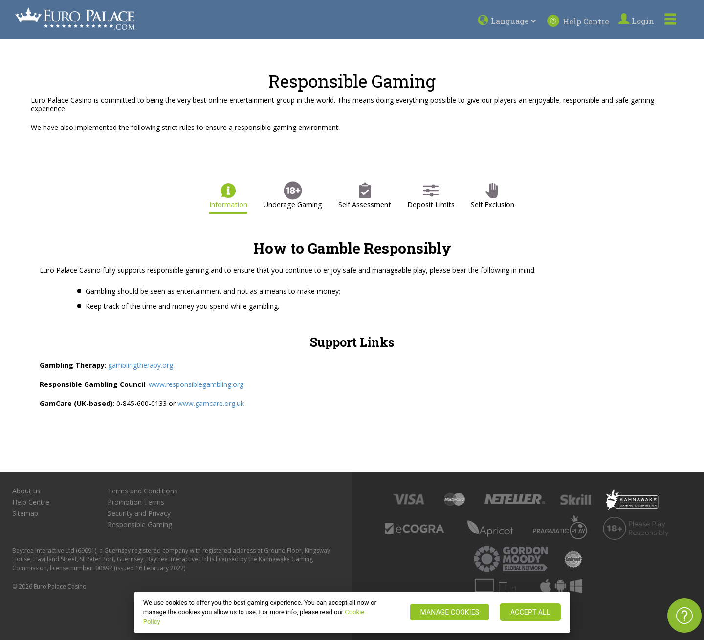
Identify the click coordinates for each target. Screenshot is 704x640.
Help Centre (578, 21)
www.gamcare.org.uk (210, 403)
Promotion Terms (136, 502)
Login (637, 21)
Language (515, 21)
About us (26, 491)
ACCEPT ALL (530, 612)
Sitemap (25, 513)
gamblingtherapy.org (140, 365)
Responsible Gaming (140, 524)
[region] (352, 612)
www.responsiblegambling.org (196, 384)
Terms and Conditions (142, 491)
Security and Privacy (139, 513)
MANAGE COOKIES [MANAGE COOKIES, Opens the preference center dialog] (449, 612)
